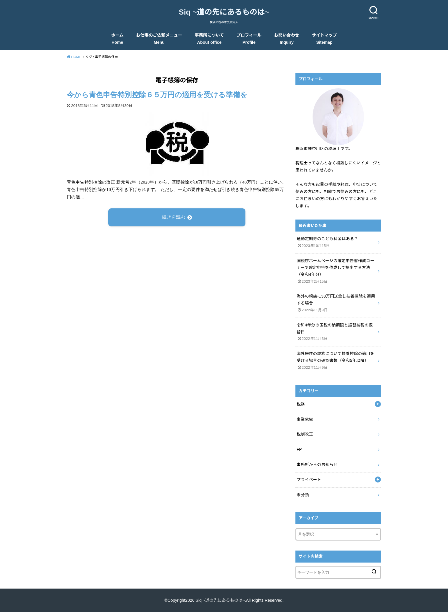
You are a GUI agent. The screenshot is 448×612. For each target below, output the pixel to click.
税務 (301, 404)
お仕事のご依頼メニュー (159, 39)
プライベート (309, 479)
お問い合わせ (286, 39)
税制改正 (305, 434)
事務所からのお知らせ (317, 464)
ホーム (117, 39)
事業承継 (305, 419)
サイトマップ (324, 39)
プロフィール (249, 39)
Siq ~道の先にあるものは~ (224, 12)
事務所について (209, 39)
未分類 (303, 495)
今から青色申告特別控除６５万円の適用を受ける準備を (157, 95)
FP (299, 449)
